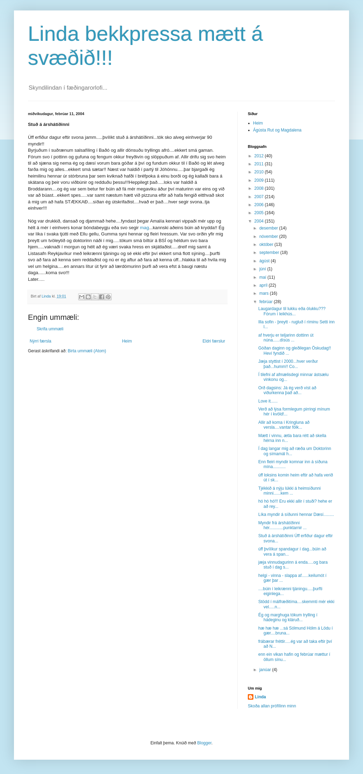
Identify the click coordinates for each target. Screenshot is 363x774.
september (269, 252)
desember (269, 228)
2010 (259, 172)
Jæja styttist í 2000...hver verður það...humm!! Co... (288, 364)
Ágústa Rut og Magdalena (277, 130)
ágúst (265, 260)
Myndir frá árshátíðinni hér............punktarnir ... (282, 525)
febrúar (266, 301)
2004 (259, 221)
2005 (259, 212)
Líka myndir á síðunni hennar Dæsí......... (296, 514)
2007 (259, 196)
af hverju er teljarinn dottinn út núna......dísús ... (285, 338)
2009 (259, 180)
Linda (260, 696)
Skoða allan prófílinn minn (272, 706)
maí (263, 277)
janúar (265, 669)
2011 (259, 163)
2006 (259, 204)
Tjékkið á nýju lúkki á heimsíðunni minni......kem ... (289, 491)
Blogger (204, 743)
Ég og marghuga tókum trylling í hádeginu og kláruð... (287, 617)
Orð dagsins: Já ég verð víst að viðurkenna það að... (287, 390)
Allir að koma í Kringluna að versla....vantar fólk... (284, 425)
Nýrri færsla (40, 341)
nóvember (269, 236)
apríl (264, 285)
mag (144, 227)
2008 (259, 188)
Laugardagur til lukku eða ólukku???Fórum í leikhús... (292, 311)
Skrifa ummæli (50, 328)
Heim (127, 341)
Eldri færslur (213, 341)
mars (264, 293)
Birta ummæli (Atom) (87, 350)
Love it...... (267, 401)
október (266, 244)
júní (263, 268)
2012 (259, 155)
